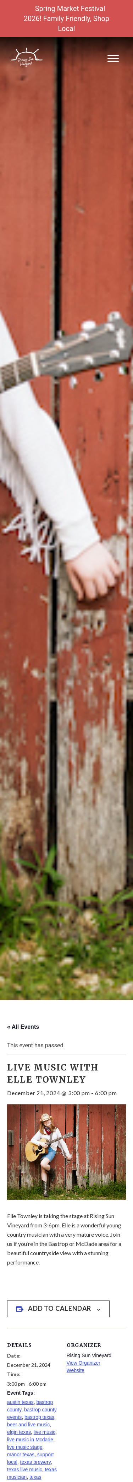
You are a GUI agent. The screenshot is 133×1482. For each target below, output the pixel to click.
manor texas (20, 1454)
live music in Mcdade (30, 1439)
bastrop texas (39, 1417)
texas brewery (35, 1462)
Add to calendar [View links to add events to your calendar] (60, 1308)
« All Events (23, 1027)
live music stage (25, 1447)
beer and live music (28, 1424)
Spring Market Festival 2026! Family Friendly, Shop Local (66, 18)
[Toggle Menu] (113, 58)
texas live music (24, 1469)
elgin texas (19, 1432)
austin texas (20, 1402)
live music (44, 1432)
